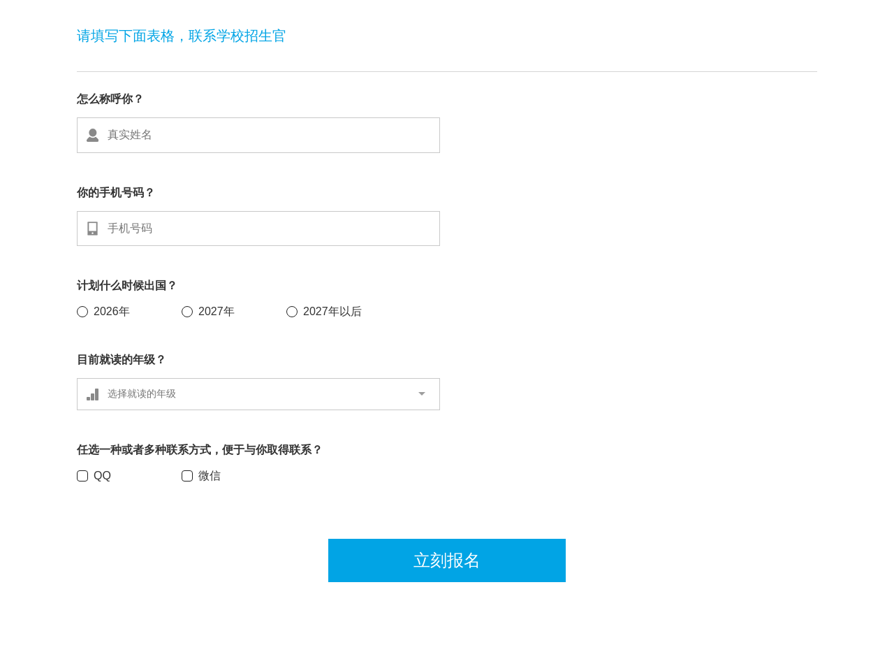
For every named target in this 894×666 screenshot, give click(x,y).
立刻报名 (447, 560)
